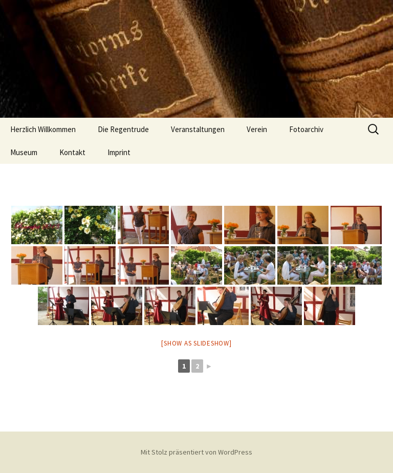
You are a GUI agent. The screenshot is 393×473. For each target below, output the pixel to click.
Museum (23, 152)
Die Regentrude (123, 129)
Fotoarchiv (306, 129)
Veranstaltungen (198, 129)
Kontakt (72, 152)
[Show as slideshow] (196, 343)
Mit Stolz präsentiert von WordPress (196, 452)
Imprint (118, 152)
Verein (257, 129)
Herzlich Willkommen (43, 129)
